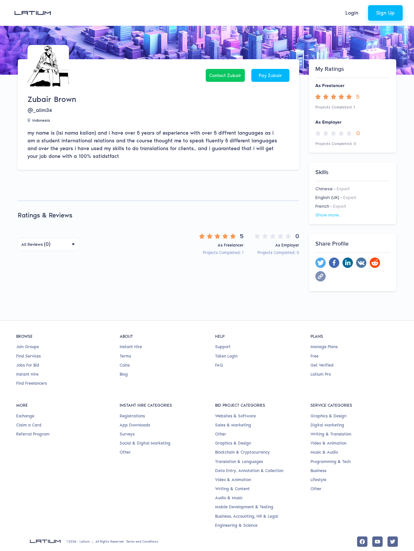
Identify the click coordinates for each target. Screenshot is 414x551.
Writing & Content (232, 488)
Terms (125, 356)
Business (318, 470)
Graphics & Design (233, 443)
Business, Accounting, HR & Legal (246, 516)
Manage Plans (324, 346)
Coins (125, 365)
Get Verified (321, 365)
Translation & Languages (239, 461)
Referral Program (32, 434)
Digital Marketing (327, 425)
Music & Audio (324, 452)
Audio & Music (229, 497)
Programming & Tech (330, 461)
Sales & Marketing (233, 425)
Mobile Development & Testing (244, 506)
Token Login (226, 356)
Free (314, 356)
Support (223, 346)
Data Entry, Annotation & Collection (249, 470)
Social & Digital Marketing (145, 443)
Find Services (28, 356)
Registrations (132, 415)
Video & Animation (233, 479)
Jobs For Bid (27, 365)
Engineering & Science (236, 525)
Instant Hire (27, 374)
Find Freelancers (31, 383)
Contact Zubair (225, 75)
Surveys (127, 434)
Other (125, 452)
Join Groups (27, 346)
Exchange (25, 415)
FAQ (219, 365)
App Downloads (135, 425)
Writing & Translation (330, 434)
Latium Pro (320, 374)
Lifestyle (318, 479)
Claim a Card (28, 425)
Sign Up (385, 13)
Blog (124, 374)
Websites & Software (235, 415)
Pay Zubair (270, 75)
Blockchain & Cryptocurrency (242, 452)
